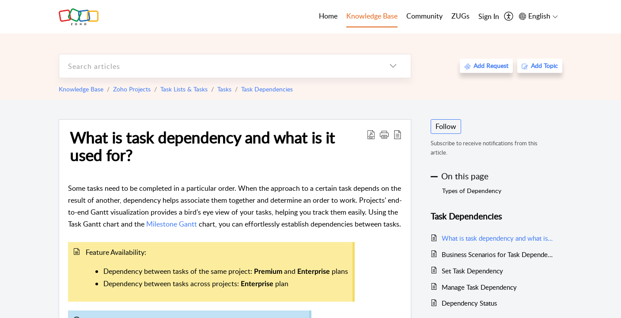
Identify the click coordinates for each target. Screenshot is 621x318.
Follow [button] (445, 126)
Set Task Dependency (472, 270)
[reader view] (397, 134)
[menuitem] (489, 17)
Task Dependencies (267, 89)
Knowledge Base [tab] (372, 16)
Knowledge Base (81, 89)
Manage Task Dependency (479, 287)
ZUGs (460, 16)
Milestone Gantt (172, 224)
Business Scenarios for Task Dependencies (497, 254)
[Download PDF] (371, 134)
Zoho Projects (132, 89)
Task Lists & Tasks (184, 89)
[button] (384, 134)
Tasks (224, 89)
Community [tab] (424, 16)
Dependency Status (469, 303)
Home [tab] (328, 16)
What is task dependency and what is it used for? (202, 146)
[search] (217, 66)
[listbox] (393, 66)
